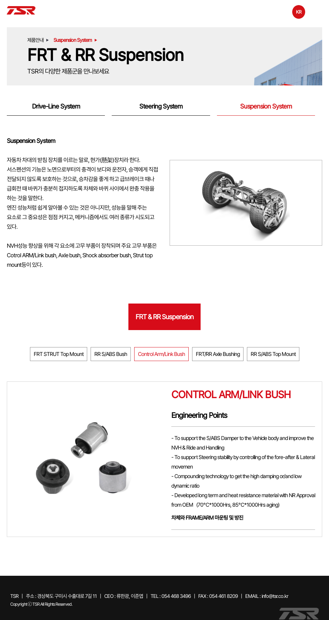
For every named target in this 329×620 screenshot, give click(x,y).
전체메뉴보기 (316, 11)
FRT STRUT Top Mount (58, 354)
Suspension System (266, 106)
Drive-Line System (56, 106)
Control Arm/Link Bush (161, 354)
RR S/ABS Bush (110, 354)
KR (298, 12)
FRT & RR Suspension (164, 317)
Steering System (161, 106)
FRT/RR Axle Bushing (218, 354)
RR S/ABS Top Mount (273, 354)
